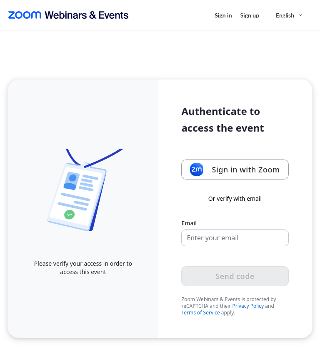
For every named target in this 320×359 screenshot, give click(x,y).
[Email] (234, 237)
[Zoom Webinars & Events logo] (68, 15)
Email (189, 223)
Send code (234, 276)
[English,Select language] (289, 15)
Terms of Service (200, 312)
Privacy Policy (248, 305)
